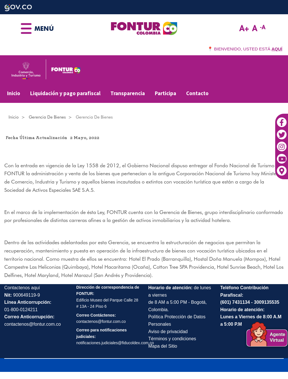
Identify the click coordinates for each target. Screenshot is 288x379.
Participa (165, 93)
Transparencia (127, 93)
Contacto (197, 93)
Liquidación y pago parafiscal (65, 93)
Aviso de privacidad (168, 331)
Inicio (13, 93)
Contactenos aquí (22, 287)
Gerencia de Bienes (47, 117)
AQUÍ (276, 48)
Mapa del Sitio (162, 346)
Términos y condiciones (172, 338)
